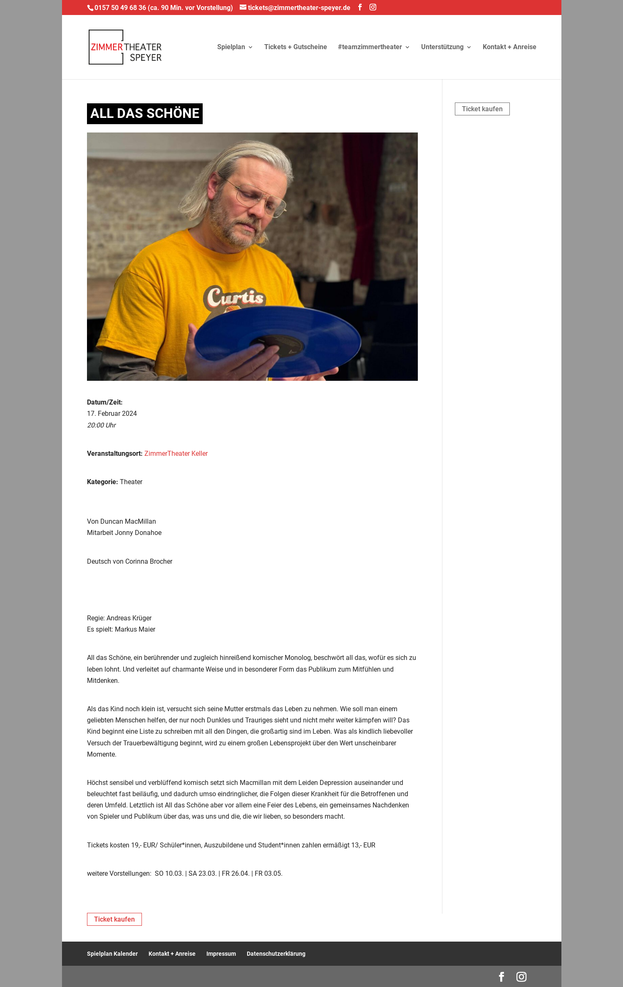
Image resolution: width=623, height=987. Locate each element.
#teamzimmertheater (370, 47)
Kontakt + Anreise (509, 47)
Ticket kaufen (482, 109)
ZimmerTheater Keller (176, 453)
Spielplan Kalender (112, 953)
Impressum (221, 953)
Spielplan (231, 47)
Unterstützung (442, 47)
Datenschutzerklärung (276, 953)
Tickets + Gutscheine (295, 47)
